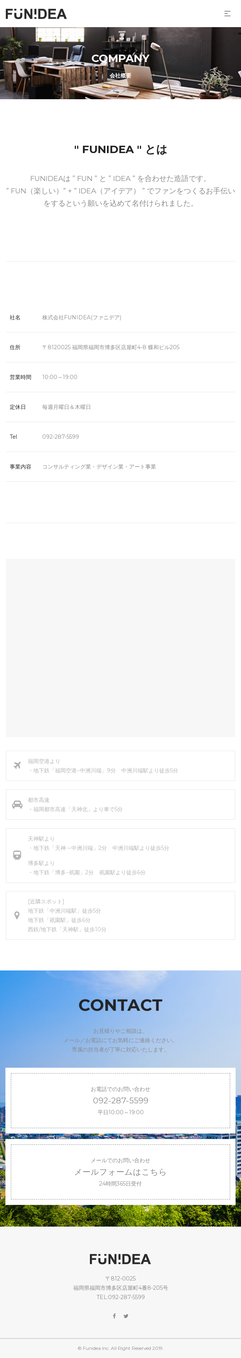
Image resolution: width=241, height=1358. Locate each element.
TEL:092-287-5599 (120, 1297)
